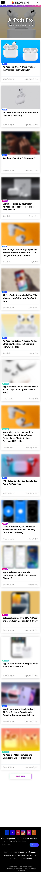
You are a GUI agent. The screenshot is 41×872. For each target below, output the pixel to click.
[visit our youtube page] (29, 832)
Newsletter (21, 855)
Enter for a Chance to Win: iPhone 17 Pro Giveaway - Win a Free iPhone (20, 6)
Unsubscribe (19, 852)
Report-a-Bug (27, 858)
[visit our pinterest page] (18, 832)
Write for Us (31, 855)
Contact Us (8, 852)
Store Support (14, 858)
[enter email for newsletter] (15, 845)
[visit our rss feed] (34, 832)
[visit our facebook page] (7, 832)
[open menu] (2, 2)
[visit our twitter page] (12, 832)
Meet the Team (10, 855)
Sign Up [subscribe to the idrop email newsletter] (34, 845)
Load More (20, 776)
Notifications (31, 852)
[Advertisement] (20, 806)
